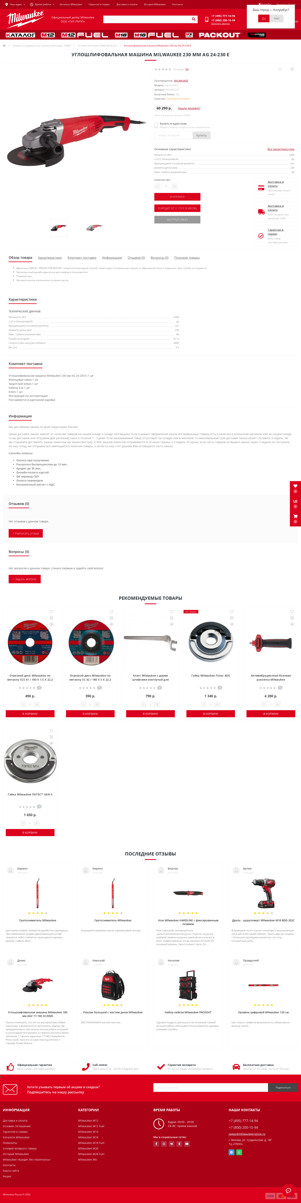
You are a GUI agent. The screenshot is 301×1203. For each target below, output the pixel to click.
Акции (7, 1176)
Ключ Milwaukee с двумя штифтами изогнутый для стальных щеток (150, 679)
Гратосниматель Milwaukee (37, 920)
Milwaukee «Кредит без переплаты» (26, 1159)
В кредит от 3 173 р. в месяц (177, 208)
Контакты (177, 4)
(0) (187, 69)
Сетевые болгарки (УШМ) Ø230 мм (97, 45)
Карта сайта (11, 1170)
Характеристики (50, 258)
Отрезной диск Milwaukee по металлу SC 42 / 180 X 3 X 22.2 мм (90, 679)
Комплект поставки (82, 258)
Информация (112, 258)
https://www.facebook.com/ (156, 1144)
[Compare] (292, 69)
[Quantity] (166, 186)
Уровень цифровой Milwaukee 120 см (263, 1012)
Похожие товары (187, 258)
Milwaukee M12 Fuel (91, 1126)
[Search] (193, 19)
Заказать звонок (220, 23)
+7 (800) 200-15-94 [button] (243, 1127)
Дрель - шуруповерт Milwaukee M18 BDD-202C (263, 920)
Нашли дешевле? (189, 108)
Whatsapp (239, 1152)
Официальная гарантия (34, 1065)
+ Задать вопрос (24, 579)
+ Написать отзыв (25, 533)
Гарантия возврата (182, 1065)
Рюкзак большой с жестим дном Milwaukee (113, 1012)
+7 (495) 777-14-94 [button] (243, 1121)
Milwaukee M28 (88, 1148)
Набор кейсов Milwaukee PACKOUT (188, 1012)
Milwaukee (181, 80)
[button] (295, 518)
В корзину (177, 197)
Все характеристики (281, 149)
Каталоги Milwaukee (71, 4)
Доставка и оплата (127, 4)
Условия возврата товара (20, 1148)
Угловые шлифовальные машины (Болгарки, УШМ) (42, 45)
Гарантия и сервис (99, 4)
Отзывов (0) (136, 258)
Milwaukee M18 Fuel (91, 1143)
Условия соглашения (17, 1126)
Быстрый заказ (177, 219)
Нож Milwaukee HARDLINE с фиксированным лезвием (188, 922)
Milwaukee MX (87, 1159)
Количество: (162, 180)
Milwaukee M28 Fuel (91, 1154)
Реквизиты (10, 1143)
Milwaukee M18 (88, 1137)
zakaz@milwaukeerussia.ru (247, 1134)
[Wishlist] (280, 69)
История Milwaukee (155, 4)
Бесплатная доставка (258, 1065)
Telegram (231, 1152)
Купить (201, 135)
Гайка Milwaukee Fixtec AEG (210, 675)
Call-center (100, 1065)
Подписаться (283, 1087)
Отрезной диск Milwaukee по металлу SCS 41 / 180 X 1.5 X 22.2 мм (30, 679)
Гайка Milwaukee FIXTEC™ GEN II (30, 794)
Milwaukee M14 (88, 1132)
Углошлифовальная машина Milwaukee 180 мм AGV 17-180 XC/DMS (37, 1014)
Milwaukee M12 (88, 1120)
